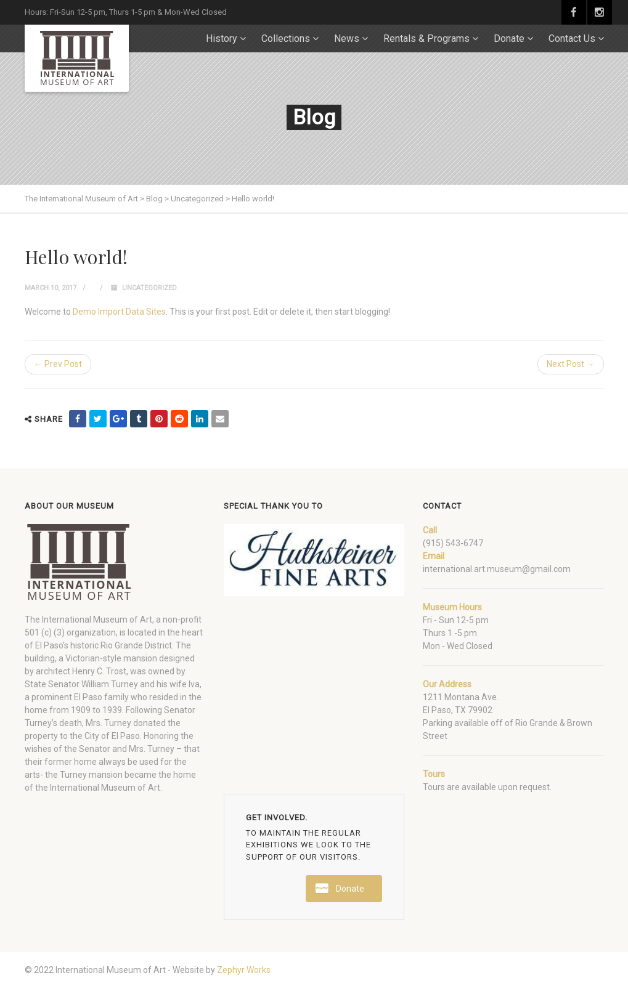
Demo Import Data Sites (119, 312)
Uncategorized (149, 288)
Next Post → (571, 364)
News (346, 38)
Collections (285, 38)
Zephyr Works (244, 970)
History (221, 38)
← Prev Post (58, 364)
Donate (509, 38)
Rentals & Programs (426, 38)
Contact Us (571, 38)
